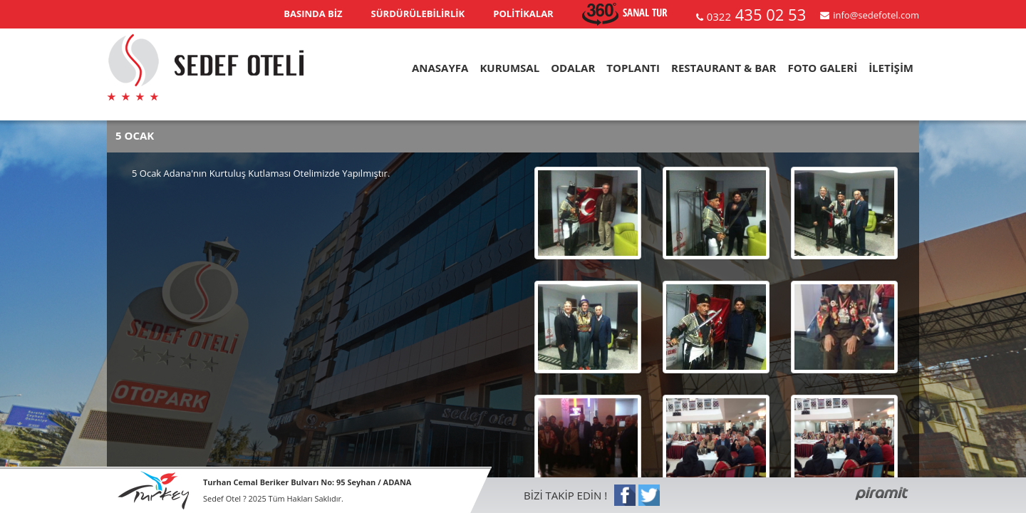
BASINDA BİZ (313, 13)
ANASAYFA (440, 68)
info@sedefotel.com (876, 15)
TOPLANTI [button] (633, 68)
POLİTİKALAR (523, 13)
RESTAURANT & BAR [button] (723, 68)
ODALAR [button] (573, 68)
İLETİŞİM (891, 68)
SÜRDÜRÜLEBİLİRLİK (418, 13)
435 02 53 (757, 14)
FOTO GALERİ (822, 68)
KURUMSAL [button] (509, 68)
